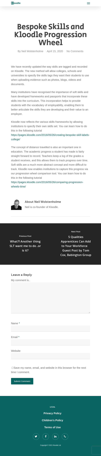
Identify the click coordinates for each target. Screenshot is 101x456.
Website (16, 350)
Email (15, 337)
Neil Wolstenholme (32, 51)
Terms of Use (52, 427)
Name (15, 323)
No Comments (75, 51)
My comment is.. (20, 280)
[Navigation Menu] (88, 3)
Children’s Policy (52, 420)
